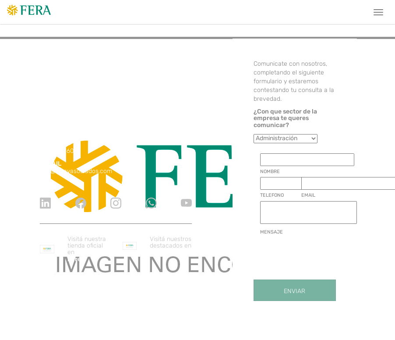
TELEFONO (272, 195)
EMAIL (308, 195)
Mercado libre (84, 255)
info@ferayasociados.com (76, 171)
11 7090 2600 (59, 151)
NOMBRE (270, 171)
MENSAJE (271, 232)
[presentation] (326, 255)
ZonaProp (164, 252)
